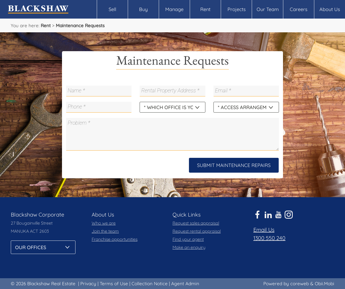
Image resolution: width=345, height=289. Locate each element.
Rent (205, 9)
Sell (112, 9)
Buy (143, 9)
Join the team (105, 231)
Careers (298, 9)
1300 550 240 (269, 238)
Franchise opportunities (114, 239)
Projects (236, 9)
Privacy (88, 283)
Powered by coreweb (286, 283)
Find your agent (188, 239)
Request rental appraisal (196, 231)
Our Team (268, 9)
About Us (329, 9)
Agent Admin (185, 283)
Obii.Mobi (324, 283)
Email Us (263, 229)
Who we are (104, 223)
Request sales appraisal (195, 223)
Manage (174, 9)
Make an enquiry (188, 247)
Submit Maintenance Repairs (234, 165)
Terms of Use (114, 283)
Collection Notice (150, 283)
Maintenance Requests (80, 25)
